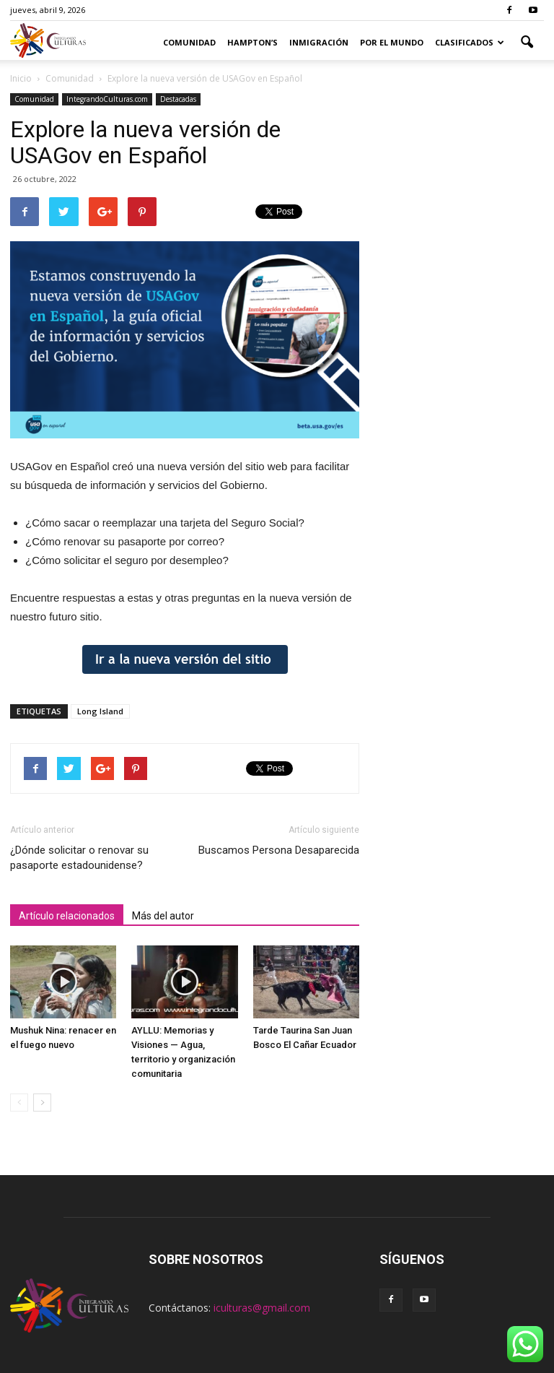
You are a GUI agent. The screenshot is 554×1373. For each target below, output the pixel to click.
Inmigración (318, 42)
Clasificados (469, 42)
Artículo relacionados (67, 916)
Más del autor (163, 916)
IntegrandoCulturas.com (107, 99)
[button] (526, 42)
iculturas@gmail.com (262, 1307)
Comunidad (189, 42)
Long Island (100, 711)
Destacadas (178, 99)
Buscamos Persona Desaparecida (278, 850)
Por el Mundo (391, 42)
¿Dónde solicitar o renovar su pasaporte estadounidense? (79, 858)
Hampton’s (252, 42)
